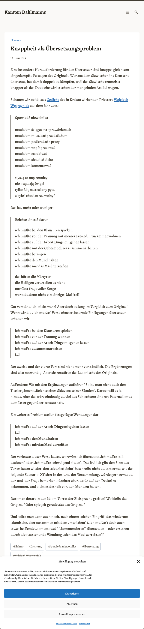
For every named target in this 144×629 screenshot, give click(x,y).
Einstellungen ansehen (72, 614)
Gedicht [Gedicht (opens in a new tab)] (53, 99)
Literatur (15, 40)
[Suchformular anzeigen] (136, 12)
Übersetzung (90, 546)
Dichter (18, 546)
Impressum (84, 623)
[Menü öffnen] (127, 12)
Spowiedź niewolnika (62, 546)
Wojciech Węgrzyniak (27, 556)
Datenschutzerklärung (66, 623)
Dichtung (35, 546)
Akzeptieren (72, 593)
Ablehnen (72, 604)
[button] (138, 561)
